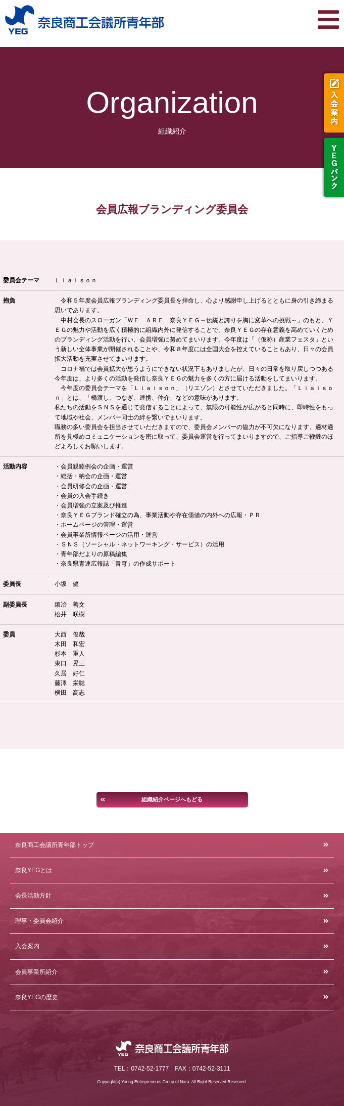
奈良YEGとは (33, 870)
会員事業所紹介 (36, 971)
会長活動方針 (33, 895)
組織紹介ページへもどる (172, 799)
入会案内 (332, 103)
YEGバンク (332, 167)
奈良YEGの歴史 (36, 997)
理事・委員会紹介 (39, 920)
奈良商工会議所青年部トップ (54, 844)
